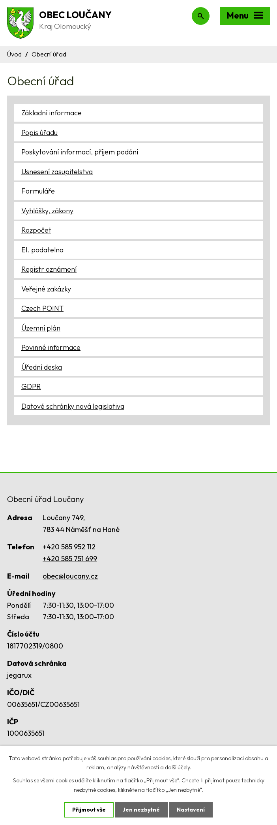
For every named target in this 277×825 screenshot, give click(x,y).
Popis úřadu (39, 132)
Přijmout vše (89, 809)
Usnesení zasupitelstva (57, 171)
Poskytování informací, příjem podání (79, 151)
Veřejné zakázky (46, 288)
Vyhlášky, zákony (47, 210)
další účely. (178, 767)
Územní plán (40, 328)
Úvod (14, 54)
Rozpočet (36, 230)
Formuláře (38, 190)
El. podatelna (42, 249)
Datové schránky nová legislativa (72, 406)
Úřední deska (41, 367)
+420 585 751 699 (70, 558)
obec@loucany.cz (70, 576)
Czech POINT (42, 308)
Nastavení (191, 809)
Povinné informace (50, 347)
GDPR (31, 386)
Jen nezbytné (141, 809)
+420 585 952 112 (69, 546)
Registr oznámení (49, 269)
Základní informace (51, 112)
